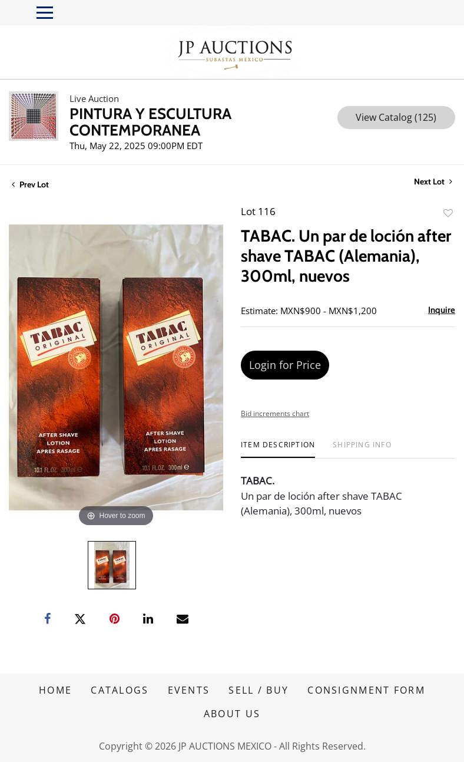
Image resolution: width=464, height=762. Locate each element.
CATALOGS (119, 690)
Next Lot (433, 182)
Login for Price (285, 365)
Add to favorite (448, 213)
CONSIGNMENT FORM (366, 690)
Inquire (441, 310)
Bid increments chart (275, 413)
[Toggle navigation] (45, 12)
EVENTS (189, 690)
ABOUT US (232, 713)
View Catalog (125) (396, 117)
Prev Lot (30, 184)
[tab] (278, 449)
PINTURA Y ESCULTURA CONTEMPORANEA (150, 122)
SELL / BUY (258, 690)
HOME (55, 690)
